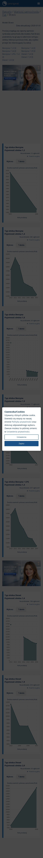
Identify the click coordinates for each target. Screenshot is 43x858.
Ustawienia (21, 437)
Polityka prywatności (22, 421)
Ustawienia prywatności (18, 431)
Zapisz (21, 443)
